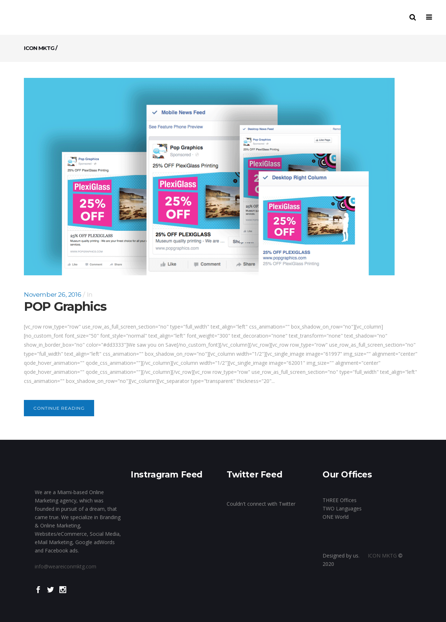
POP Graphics (65, 306)
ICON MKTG (39, 48)
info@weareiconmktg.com (65, 566)
